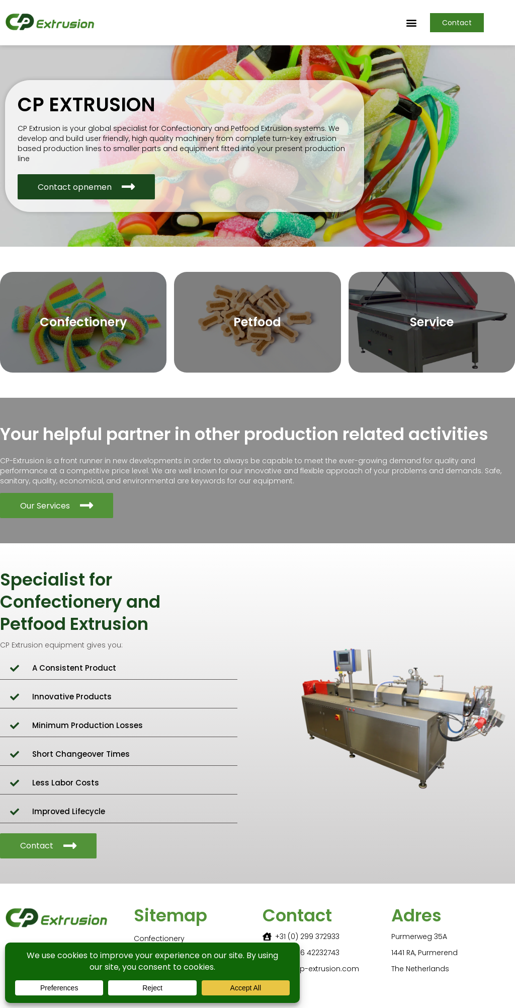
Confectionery (83, 322)
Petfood (257, 322)
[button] (411, 23)
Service (432, 322)
